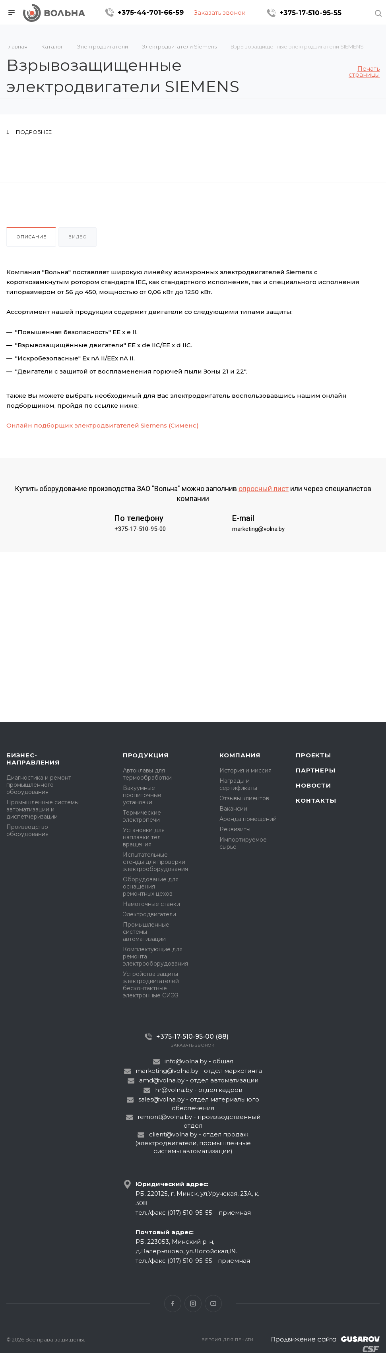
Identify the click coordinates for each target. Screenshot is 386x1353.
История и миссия (245, 770)
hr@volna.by (174, 1090)
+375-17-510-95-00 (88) (192, 1036)
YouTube (213, 1303)
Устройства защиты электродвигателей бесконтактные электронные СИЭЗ (151, 984)
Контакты (316, 800)
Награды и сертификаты (238, 784)
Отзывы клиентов (244, 798)
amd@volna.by (161, 1080)
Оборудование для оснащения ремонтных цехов (150, 886)
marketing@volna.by (258, 528)
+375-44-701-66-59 (151, 12)
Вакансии (233, 808)
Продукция (146, 755)
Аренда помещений (248, 819)
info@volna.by (186, 1061)
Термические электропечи (142, 816)
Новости (313, 785)
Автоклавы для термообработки (147, 774)
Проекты (313, 755)
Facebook (172, 1303)
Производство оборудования (27, 830)
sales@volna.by (161, 1099)
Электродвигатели (149, 914)
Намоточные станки (151, 904)
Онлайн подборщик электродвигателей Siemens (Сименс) (102, 425)
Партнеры (315, 770)
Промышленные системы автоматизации (146, 932)
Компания (239, 755)
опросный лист (264, 488)
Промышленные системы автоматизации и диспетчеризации (42, 809)
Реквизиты (234, 829)
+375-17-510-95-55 (310, 13)
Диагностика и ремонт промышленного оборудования (38, 785)
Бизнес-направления (33, 758)
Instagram (193, 1303)
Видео (77, 237)
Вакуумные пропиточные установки (142, 795)
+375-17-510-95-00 (140, 528)
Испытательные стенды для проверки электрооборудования (155, 862)
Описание (31, 237)
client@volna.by (173, 1134)
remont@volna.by (165, 1117)
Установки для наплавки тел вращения (144, 837)
